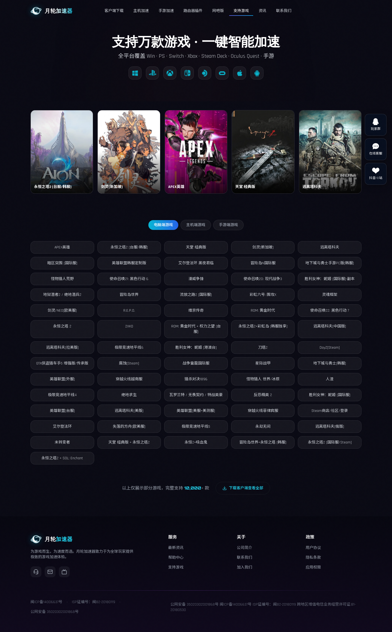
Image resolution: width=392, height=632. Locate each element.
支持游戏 (175, 567)
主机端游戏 (195, 225)
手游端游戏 (228, 225)
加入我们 (244, 567)
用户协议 (313, 547)
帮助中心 (175, 557)
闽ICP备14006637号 (236, 604)
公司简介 (244, 547)
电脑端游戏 (163, 225)
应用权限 (313, 567)
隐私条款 (313, 557)
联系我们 (244, 557)
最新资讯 (175, 547)
